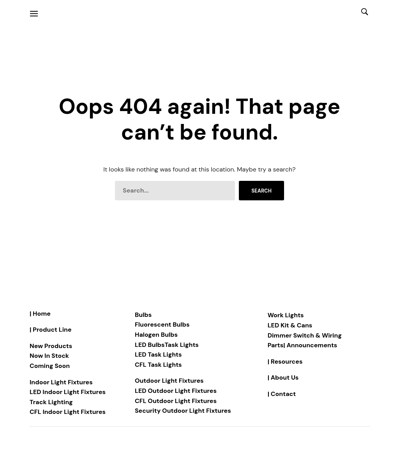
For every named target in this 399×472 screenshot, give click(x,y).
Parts (276, 345)
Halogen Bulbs (156, 335)
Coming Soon (50, 366)
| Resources (285, 361)
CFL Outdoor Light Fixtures (176, 401)
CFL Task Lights (158, 365)
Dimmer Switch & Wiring (305, 335)
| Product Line (51, 329)
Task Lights (182, 345)
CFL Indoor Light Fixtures (68, 412)
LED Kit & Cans (290, 325)
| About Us (283, 377)
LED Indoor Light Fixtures (68, 392)
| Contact (282, 394)
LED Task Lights (158, 354)
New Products (51, 346)
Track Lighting (51, 402)
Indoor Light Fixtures (61, 382)
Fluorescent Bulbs (162, 324)
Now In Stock (49, 356)
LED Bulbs (150, 345)
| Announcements (310, 345)
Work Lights (286, 315)
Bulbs (143, 315)
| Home (40, 313)
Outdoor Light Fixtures (169, 381)
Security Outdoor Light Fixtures (183, 411)
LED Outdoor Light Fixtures (176, 391)
